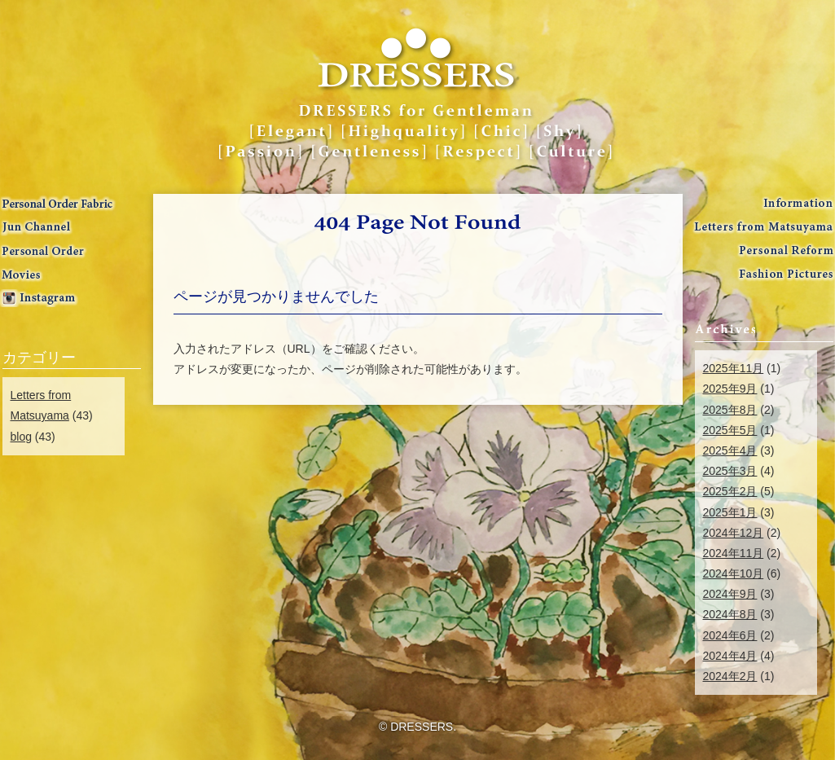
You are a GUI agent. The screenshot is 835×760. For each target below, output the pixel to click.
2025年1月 (730, 512)
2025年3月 (730, 470)
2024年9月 (730, 593)
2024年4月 (730, 655)
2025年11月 (733, 368)
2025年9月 (730, 388)
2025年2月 (730, 491)
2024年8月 (730, 614)
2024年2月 (730, 676)
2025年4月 (730, 450)
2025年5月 (730, 430)
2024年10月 (733, 573)
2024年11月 (733, 553)
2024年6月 (730, 635)
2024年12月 (733, 532)
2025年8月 (730, 409)
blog (21, 436)
